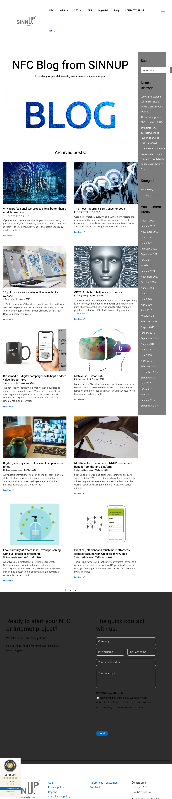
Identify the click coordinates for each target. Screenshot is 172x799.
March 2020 (148, 300)
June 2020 (146, 283)
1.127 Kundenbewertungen (11, 784)
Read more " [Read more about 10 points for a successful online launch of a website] (8, 298)
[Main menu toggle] (163, 10)
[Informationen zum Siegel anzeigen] (10, 789)
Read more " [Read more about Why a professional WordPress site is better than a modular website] (8, 214)
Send (102, 712)
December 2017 (150, 356)
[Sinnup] (25, 10)
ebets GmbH (141, 761)
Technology (147, 173)
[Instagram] (14, 794)
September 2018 (150, 322)
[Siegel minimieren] (2, 756)
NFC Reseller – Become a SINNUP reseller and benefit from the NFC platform (103, 444)
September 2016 (150, 389)
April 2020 (147, 294)
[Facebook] (7, 794)
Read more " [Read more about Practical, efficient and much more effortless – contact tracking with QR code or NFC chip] (79, 556)
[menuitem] (142, 10)
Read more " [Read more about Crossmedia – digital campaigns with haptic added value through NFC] (8, 385)
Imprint (52, 771)
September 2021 (150, 238)
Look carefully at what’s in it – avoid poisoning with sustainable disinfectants (32, 531)
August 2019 (148, 311)
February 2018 (149, 350)
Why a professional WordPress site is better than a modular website (34, 189)
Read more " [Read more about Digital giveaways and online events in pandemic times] (8, 469)
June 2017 (146, 372)
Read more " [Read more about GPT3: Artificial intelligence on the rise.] (79, 298)
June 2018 (146, 339)
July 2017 (146, 367)
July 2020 (146, 277)
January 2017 (148, 384)
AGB (50, 761)
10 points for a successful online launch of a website (30, 273)
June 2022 (146, 227)
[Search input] (156, 49)
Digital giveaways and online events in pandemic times (33, 444)
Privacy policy (56, 766)
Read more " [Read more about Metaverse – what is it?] (79, 378)
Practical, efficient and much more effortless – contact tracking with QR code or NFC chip (103, 531)
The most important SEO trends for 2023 (99, 188)
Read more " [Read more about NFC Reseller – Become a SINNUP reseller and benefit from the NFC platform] (79, 472)
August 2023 (148, 204)
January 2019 (148, 316)
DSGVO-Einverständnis (110, 672)
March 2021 (148, 249)
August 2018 (148, 328)
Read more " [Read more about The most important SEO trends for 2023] (79, 211)
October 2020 (149, 266)
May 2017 (146, 378)
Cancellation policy (59, 775)
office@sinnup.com (154, 790)
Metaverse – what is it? (88, 355)
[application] (64, 10)
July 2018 (146, 333)
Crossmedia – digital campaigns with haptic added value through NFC (34, 357)
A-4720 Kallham (143, 771)
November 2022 (150, 215)
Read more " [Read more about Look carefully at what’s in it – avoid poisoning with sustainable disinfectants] (8, 559)
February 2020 (149, 305)
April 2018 (147, 344)
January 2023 (148, 210)
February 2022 (149, 232)
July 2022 (146, 221)
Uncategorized (149, 179)
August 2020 (148, 271)
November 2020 (150, 260)
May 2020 (146, 288)
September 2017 (150, 361)
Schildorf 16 (141, 766)
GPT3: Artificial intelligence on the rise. (98, 271)
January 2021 (148, 255)
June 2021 (146, 243)
